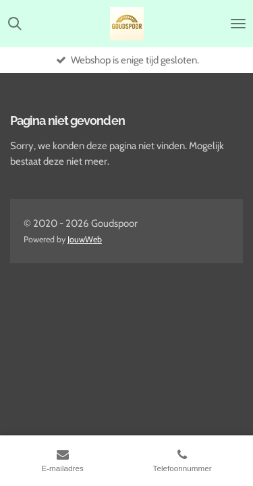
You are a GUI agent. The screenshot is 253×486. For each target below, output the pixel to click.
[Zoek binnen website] (15, 23)
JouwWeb (84, 239)
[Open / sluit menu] (238, 23)
